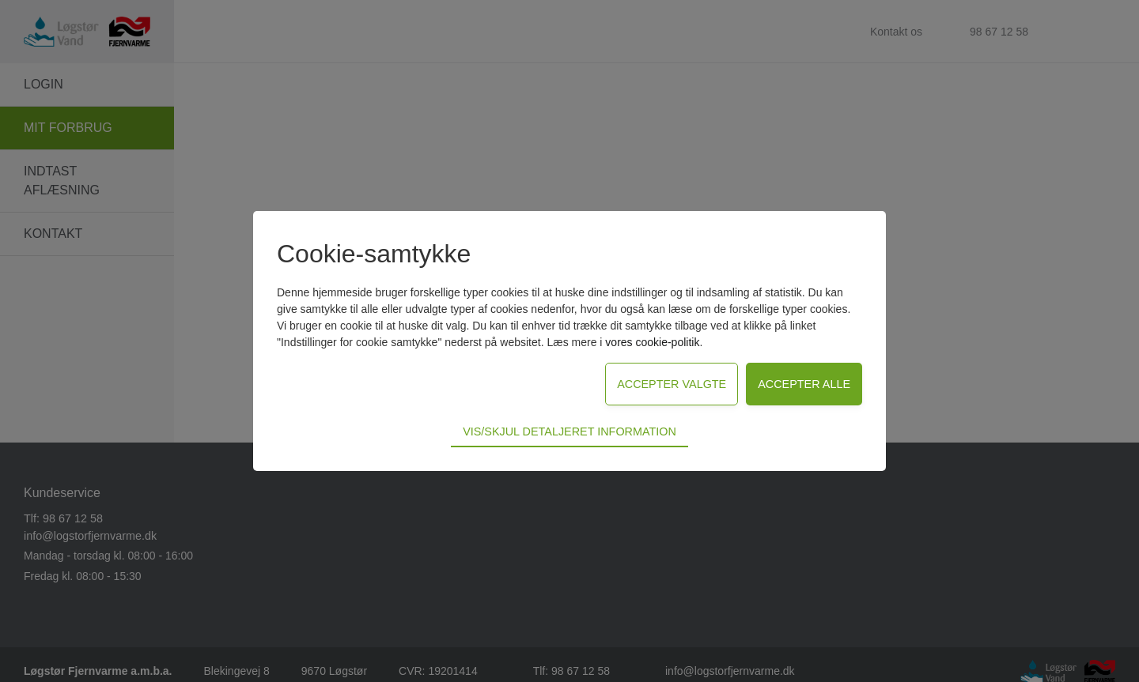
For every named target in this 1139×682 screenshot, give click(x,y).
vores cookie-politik (652, 342)
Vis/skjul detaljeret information (569, 431)
